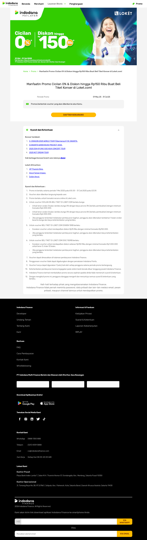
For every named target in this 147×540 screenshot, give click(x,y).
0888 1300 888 (34, 439)
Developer (21, 313)
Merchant (39, 4)
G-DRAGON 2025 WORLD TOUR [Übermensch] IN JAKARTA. (53, 141)
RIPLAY (78, 332)
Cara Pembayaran (25, 353)
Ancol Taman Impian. (37, 173)
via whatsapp (125, 521)
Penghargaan (76, 4)
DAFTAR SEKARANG (73, 115)
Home (25, 71)
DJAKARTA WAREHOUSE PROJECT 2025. (45, 145)
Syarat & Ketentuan (84, 320)
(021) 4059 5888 (34, 445)
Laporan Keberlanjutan (86, 326)
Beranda (26, 4)
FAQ (18, 347)
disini (63, 158)
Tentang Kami (23, 326)
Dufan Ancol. (34, 177)
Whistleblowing (24, 366)
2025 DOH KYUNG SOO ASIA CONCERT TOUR (47, 149)
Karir (19, 332)
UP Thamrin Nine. (36, 169)
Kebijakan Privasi (83, 313)
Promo (33, 71)
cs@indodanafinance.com (38, 451)
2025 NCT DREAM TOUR (39, 152)
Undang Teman (24, 320)
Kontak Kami (23, 359)
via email (124, 534)
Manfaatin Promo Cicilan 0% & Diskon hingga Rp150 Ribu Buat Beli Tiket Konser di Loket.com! (80, 71)
